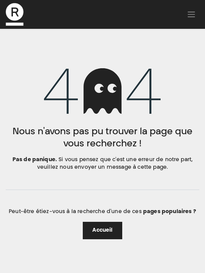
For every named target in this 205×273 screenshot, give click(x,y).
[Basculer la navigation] (191, 14)
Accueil (102, 230)
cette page (152, 167)
